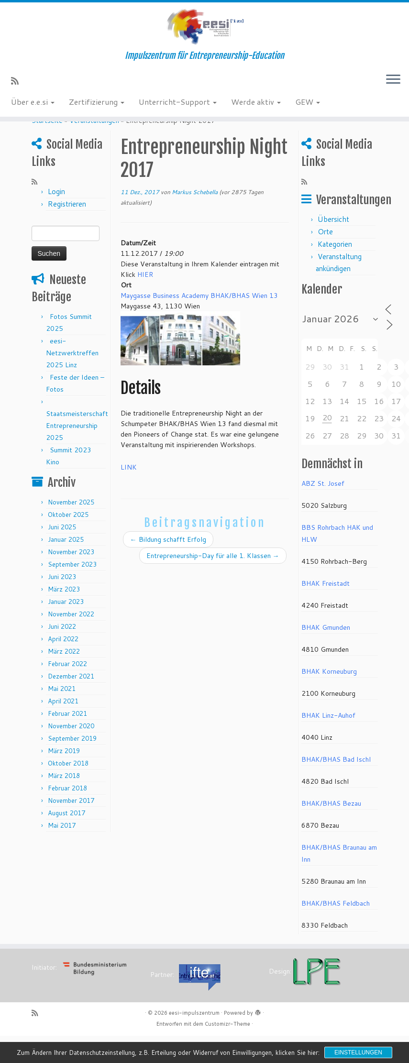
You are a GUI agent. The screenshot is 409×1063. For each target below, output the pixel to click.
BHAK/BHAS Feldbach (335, 930)
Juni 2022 (62, 653)
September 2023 (72, 591)
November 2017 (71, 827)
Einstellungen (358, 1052)
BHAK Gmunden (325, 654)
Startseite (47, 148)
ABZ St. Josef (322, 510)
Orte (325, 259)
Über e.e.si (33, 110)
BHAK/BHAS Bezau (331, 830)
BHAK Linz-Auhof (328, 742)
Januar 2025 (66, 566)
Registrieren (67, 231)
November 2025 (71, 529)
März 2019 (64, 778)
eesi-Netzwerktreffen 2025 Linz (72, 380)
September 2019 (72, 765)
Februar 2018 (67, 815)
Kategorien (335, 271)
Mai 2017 (62, 852)
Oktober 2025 (68, 541)
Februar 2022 (67, 691)
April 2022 (63, 666)
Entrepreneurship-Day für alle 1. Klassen (212, 583)
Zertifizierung (96, 110)
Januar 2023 (66, 629)
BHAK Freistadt (325, 610)
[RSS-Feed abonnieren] (18, 90)
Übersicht (333, 246)
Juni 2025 (62, 554)
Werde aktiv (256, 110)
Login (56, 219)
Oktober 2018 (68, 790)
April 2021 (63, 728)
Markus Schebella (195, 219)
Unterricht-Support (178, 110)
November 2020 (71, 753)
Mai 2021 (62, 716)
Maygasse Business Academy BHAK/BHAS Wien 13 (199, 323)
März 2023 (64, 616)
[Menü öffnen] (393, 89)
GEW (307, 110)
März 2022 (64, 678)
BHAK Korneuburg (329, 698)
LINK (129, 495)
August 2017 (66, 840)
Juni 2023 (62, 604)
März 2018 (64, 803)
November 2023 (71, 579)
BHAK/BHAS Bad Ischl (336, 786)
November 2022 (71, 641)
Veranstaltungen (94, 148)
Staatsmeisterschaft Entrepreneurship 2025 (77, 453)
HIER (145, 302)
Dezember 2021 (71, 703)
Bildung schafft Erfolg (168, 567)
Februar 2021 (67, 740)
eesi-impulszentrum (194, 1040)
